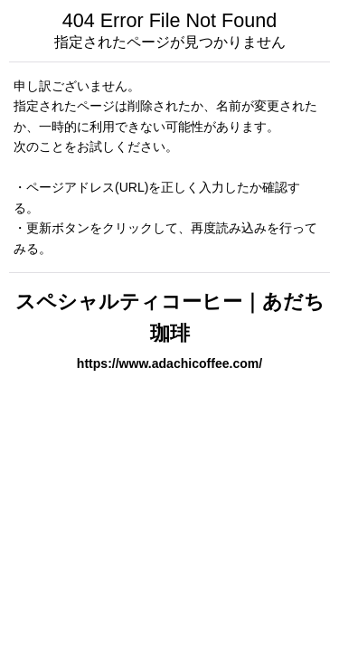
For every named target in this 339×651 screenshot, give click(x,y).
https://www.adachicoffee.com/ (169, 363)
